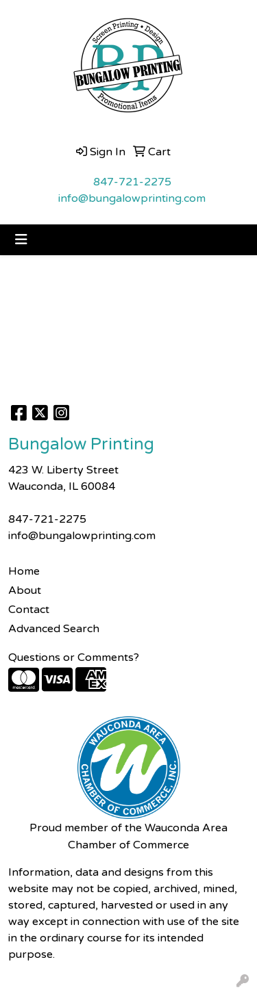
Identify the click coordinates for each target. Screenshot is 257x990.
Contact (28, 609)
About (24, 590)
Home (24, 571)
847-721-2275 (132, 182)
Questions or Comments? (73, 657)
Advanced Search (53, 629)
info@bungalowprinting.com (132, 198)
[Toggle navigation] (21, 240)
